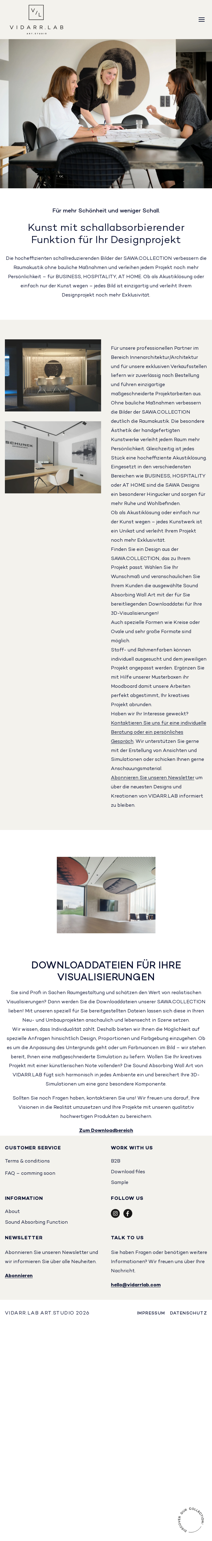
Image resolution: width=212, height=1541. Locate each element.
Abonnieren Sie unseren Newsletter (152, 778)
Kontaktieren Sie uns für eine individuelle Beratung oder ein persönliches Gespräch (158, 732)
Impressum (151, 1313)
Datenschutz (188, 1313)
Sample (119, 1182)
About (12, 1212)
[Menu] (201, 20)
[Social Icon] (115, 1216)
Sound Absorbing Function (36, 1222)
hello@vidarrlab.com (136, 1285)
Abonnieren (19, 1276)
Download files (128, 1172)
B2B (115, 1161)
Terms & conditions (27, 1161)
